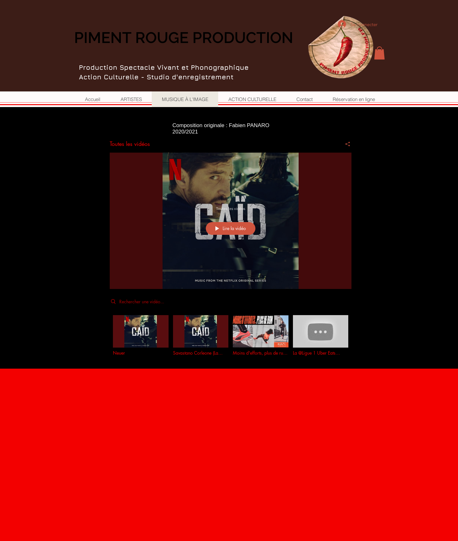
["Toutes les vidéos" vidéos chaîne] (230, 337)
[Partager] (345, 144)
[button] (379, 53)
